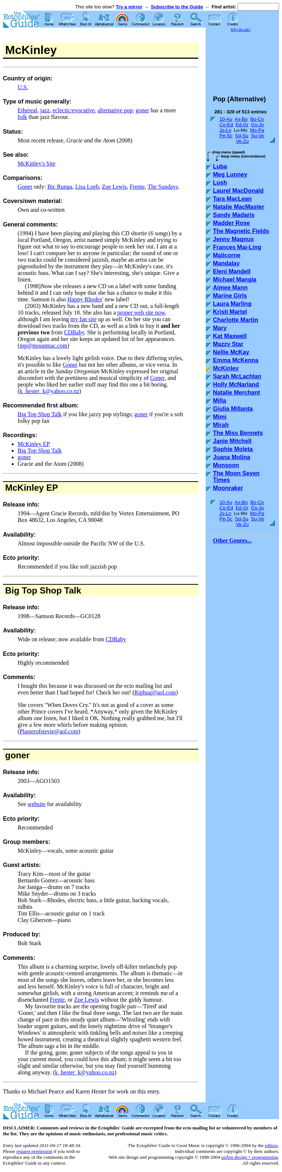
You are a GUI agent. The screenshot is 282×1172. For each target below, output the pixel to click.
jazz (45, 110)
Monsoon (226, 465)
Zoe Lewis (114, 187)
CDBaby (74, 332)
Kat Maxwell (230, 336)
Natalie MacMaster (238, 207)
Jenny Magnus (233, 239)
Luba (220, 166)
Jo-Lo (225, 130)
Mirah (221, 425)
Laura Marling (232, 304)
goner (142, 110)
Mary (220, 328)
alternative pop (115, 110)
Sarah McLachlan (237, 376)
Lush (220, 182)
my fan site (83, 319)
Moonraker (228, 488)
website (37, 804)
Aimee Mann (230, 287)
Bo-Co (257, 119)
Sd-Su (241, 135)
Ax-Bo (241, 119)
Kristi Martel (230, 312)
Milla (219, 401)
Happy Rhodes (85, 299)
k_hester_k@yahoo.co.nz (49, 391)
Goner (25, 187)
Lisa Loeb (87, 187)
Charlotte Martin (235, 320)
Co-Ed (226, 124)
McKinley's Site (36, 163)
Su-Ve (257, 135)
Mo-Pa (257, 130)
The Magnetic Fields (241, 231)
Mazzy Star (228, 344)
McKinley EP (34, 444)
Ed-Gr (242, 124)
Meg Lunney (230, 174)
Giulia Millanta (233, 409)
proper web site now (140, 312)
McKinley (24, 488)
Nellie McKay (231, 352)
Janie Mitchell (232, 441)
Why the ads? (240, 30)
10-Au (226, 119)
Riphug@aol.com (155, 692)
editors (271, 1145)
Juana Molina (231, 457)
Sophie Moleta (233, 449)
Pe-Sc (225, 135)
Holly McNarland (236, 384)
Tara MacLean (232, 199)
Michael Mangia (234, 279)
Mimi (219, 417)
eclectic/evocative (74, 110)
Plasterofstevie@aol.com (48, 731)
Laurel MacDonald (238, 191)
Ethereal (27, 110)
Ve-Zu (242, 141)
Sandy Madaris (233, 215)
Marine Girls (230, 296)
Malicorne (227, 255)
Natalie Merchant (236, 392)
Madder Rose (231, 223)
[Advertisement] (242, 60)
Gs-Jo (257, 124)
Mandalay (226, 263)
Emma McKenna (235, 360)
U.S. (23, 87)
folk (22, 117)
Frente (137, 187)
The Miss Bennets (238, 433)
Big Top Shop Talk (40, 414)
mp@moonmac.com (43, 345)
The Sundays (163, 187)
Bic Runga (59, 187)
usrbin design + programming (249, 1157)
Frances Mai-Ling (237, 247)
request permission (34, 1151)
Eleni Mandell (231, 271)
